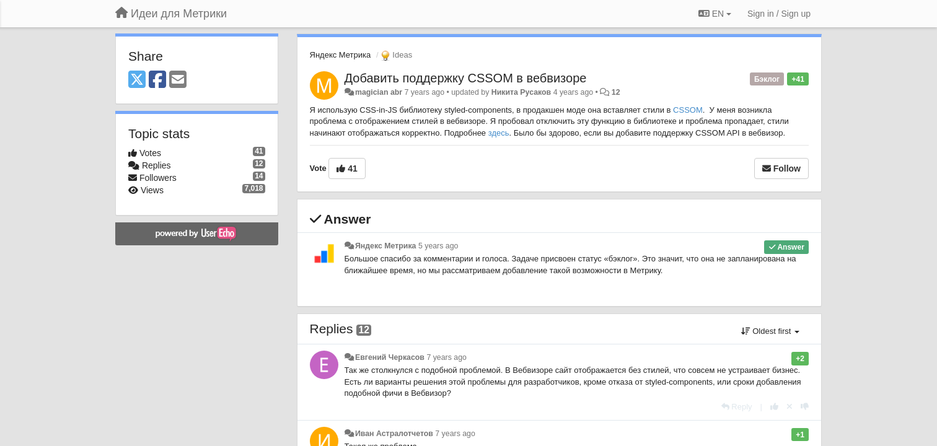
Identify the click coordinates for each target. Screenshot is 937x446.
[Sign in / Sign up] (779, 13)
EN (714, 14)
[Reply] (736, 406)
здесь (498, 133)
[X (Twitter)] (137, 80)
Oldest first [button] (770, 331)
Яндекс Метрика (340, 54)
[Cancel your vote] (789, 406)
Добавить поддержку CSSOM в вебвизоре (466, 78)
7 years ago (446, 357)
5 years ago (438, 246)
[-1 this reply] (805, 406)
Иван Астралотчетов (394, 433)
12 (616, 92)
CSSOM (688, 110)
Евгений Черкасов (390, 357)
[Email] (178, 80)
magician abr (378, 92)
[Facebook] (157, 80)
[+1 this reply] (774, 406)
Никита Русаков (521, 92)
